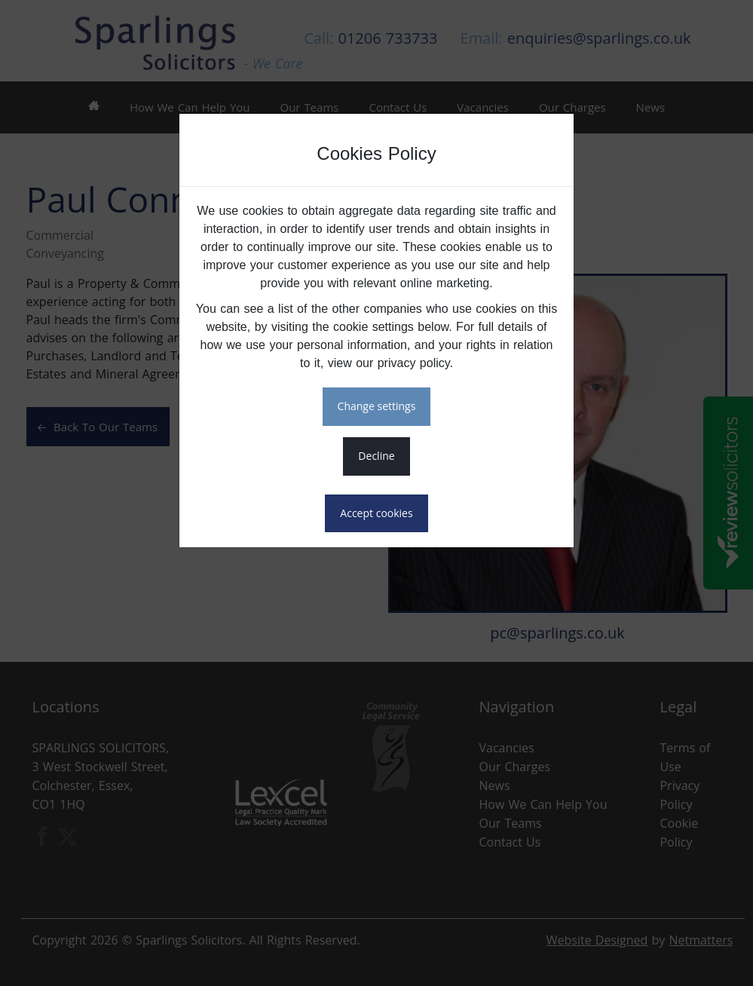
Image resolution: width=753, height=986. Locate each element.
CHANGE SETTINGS (377, 406)
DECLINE (376, 456)
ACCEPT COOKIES (376, 513)
